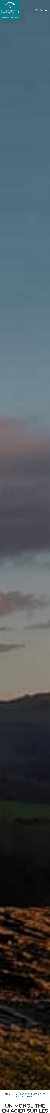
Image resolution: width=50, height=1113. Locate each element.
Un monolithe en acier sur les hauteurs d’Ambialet (30, 1095)
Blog (7, 1094)
